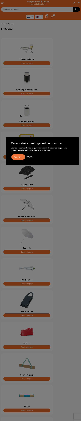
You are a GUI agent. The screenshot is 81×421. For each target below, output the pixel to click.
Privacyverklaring (7, 367)
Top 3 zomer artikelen (50, 364)
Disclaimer (5, 370)
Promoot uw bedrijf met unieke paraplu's (56, 370)
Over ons (45, 328)
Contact (44, 335)
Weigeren (30, 156)
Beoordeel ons (20, 285)
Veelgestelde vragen (49, 331)
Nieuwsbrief (46, 341)
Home (3, 24)
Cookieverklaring (7, 364)
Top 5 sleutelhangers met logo (53, 367)
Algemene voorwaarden (9, 360)
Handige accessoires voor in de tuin (54, 360)
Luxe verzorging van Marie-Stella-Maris (56, 376)
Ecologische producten (50, 373)
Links (43, 338)
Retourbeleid (46, 344)
